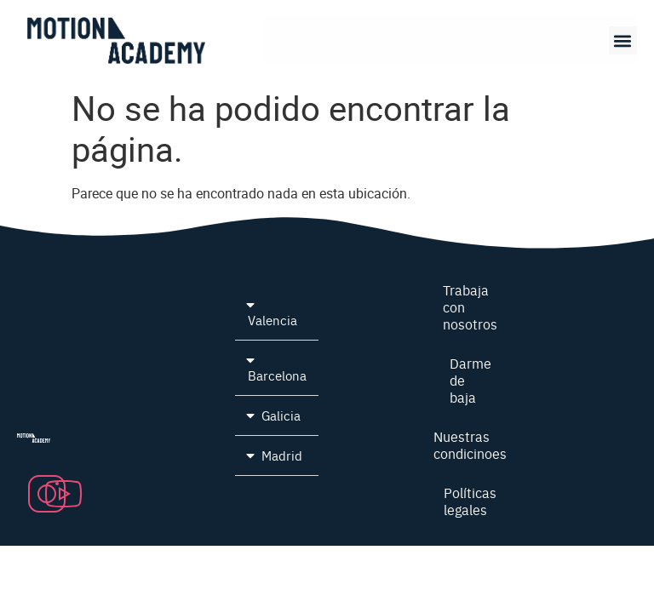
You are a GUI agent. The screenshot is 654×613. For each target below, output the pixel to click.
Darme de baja (470, 379)
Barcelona (277, 375)
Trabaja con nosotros (470, 306)
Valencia (272, 320)
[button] (623, 40)
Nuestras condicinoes (470, 444)
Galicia (281, 415)
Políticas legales (470, 500)
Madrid (281, 455)
